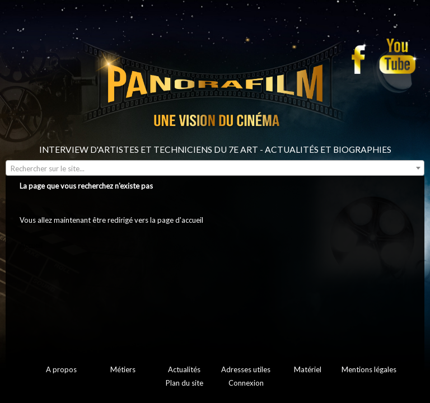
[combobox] (215, 168)
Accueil (31, 245)
